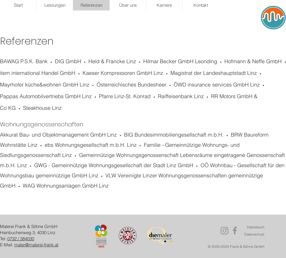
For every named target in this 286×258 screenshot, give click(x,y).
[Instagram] (224, 230)
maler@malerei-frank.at (36, 245)
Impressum (255, 227)
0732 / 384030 (20, 238)
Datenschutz (254, 234)
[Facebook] (235, 230)
